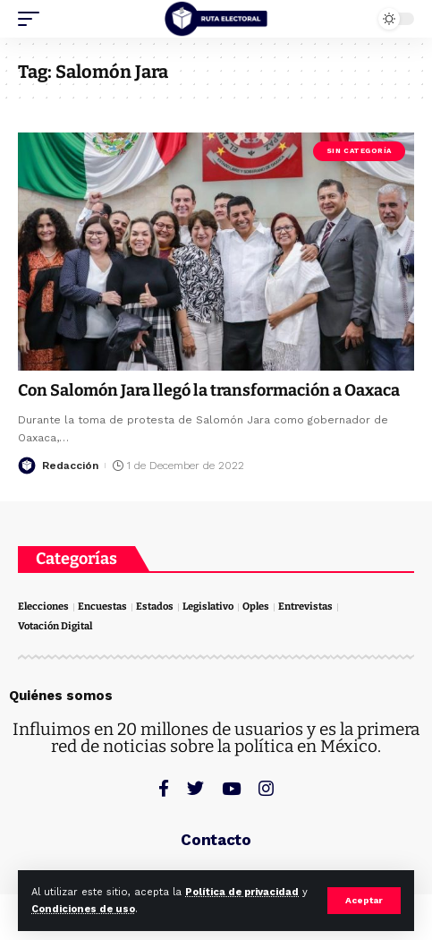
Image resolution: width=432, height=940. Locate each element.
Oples (255, 606)
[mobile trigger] (33, 19)
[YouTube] (231, 788)
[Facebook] (163, 788)
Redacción (70, 465)
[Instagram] (266, 788)
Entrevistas (305, 606)
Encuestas (102, 606)
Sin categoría (359, 151)
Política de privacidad (242, 892)
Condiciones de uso (83, 909)
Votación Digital (55, 626)
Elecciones (43, 606)
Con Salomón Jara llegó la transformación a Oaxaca (209, 390)
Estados (155, 606)
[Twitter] (195, 788)
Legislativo (207, 606)
